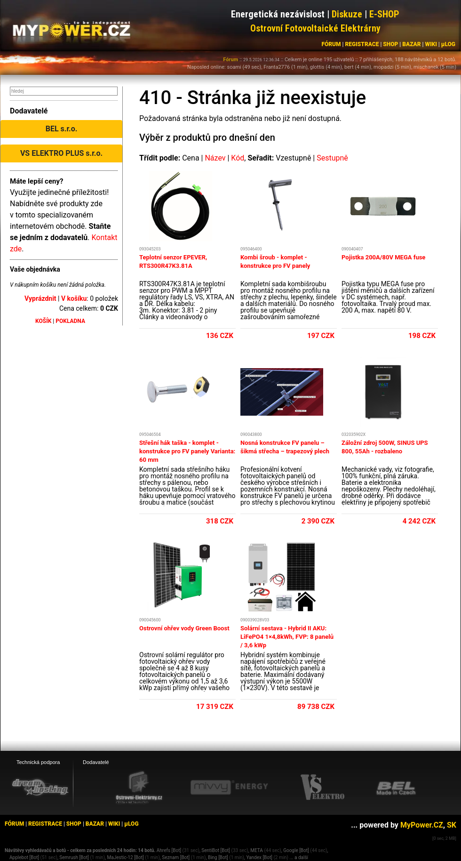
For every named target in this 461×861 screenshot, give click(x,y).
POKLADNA (70, 321)
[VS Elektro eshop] (322, 787)
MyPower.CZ (421, 825)
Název (215, 157)
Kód (237, 157)
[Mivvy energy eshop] (229, 787)
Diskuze (347, 14)
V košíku (74, 298)
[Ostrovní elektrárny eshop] (139, 788)
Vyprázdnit (40, 298)
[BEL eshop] (396, 787)
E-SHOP (384, 14)
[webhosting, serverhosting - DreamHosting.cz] (40, 787)
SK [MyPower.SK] (451, 825)
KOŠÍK (43, 321)
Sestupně (332, 157)
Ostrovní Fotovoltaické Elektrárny (315, 28)
